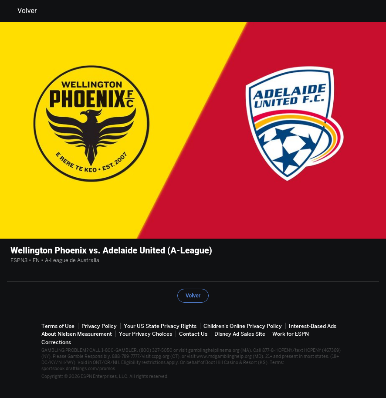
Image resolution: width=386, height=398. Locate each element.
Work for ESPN (290, 334)
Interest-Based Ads (312, 326)
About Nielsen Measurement (76, 334)
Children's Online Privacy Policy (242, 326)
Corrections (56, 342)
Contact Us (193, 334)
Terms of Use (57, 326)
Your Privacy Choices (145, 334)
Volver (22, 11)
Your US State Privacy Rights (160, 326)
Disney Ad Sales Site (239, 334)
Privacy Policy (99, 326)
